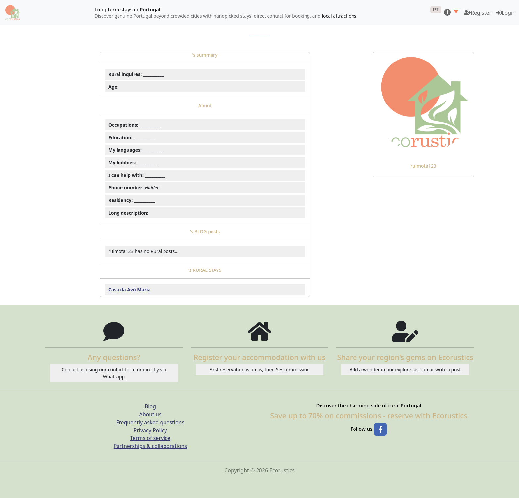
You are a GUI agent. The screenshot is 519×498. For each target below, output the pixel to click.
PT (436, 9)
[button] (451, 12)
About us (150, 414)
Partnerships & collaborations (150, 446)
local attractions (339, 16)
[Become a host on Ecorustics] (477, 12)
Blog (150, 406)
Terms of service (150, 438)
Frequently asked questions (150, 422)
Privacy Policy (150, 430)
